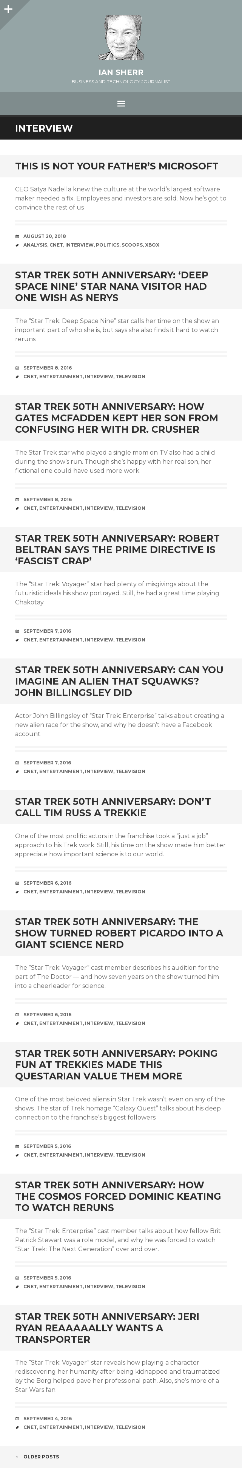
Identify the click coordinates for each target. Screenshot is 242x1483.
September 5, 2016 (47, 1146)
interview (79, 245)
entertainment (61, 376)
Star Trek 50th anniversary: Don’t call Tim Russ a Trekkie (113, 807)
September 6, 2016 (47, 883)
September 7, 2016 (47, 631)
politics (107, 245)
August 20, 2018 (44, 236)
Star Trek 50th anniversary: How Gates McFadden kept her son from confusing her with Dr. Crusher (116, 418)
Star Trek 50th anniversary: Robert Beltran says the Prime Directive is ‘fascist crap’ (117, 550)
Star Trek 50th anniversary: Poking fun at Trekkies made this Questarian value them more (116, 1065)
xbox (152, 245)
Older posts (37, 1457)
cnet (56, 245)
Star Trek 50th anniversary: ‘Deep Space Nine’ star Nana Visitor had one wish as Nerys (111, 286)
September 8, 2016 (47, 368)
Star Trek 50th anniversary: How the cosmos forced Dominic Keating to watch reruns (118, 1196)
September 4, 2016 (47, 1418)
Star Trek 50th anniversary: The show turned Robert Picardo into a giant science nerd (119, 933)
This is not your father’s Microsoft (117, 166)
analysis (35, 245)
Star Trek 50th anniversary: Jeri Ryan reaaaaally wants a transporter (107, 1328)
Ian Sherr (121, 72)
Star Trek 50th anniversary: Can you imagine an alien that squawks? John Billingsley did (119, 681)
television (130, 376)
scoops (132, 245)
